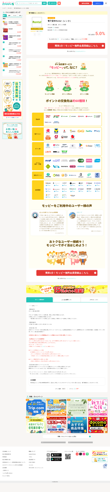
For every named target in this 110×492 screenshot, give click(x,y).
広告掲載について (6, 451)
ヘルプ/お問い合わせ (7, 473)
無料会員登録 (85, 3)
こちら (43, 346)
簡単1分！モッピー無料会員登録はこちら (76, 45)
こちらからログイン (80, 51)
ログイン (98, 3)
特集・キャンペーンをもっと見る (67, 436)
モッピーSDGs (6, 475)
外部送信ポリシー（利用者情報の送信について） (14, 462)
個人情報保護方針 (6, 454)
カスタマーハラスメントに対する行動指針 (12, 465)
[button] (2, 15)
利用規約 (4, 456)
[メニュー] (106, 3)
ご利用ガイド (5, 470)
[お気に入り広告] (59, 3)
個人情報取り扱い (6, 459)
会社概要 (4, 467)
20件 (41, 31)
